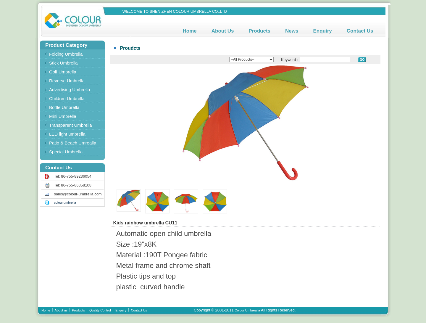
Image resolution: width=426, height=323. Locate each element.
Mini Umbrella (62, 116)
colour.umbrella (65, 202)
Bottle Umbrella (64, 107)
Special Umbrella (66, 151)
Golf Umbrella (62, 71)
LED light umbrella (67, 133)
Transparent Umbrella (70, 125)
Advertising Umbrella (69, 89)
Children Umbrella (67, 98)
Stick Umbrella (63, 62)
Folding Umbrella (66, 54)
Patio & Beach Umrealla (72, 142)
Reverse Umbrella (67, 80)
